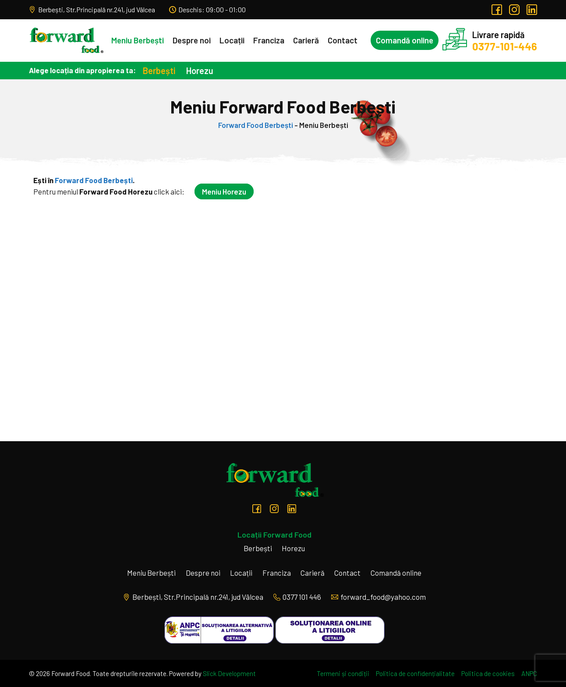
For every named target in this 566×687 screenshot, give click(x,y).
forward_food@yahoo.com (378, 596)
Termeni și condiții (343, 673)
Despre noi (192, 40)
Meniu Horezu (224, 191)
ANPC (529, 673)
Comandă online (404, 40)
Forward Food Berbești (255, 124)
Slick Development (229, 673)
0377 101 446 (297, 596)
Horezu (199, 70)
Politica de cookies (488, 673)
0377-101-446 (504, 46)
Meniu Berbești (137, 40)
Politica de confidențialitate (415, 673)
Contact (342, 40)
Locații (231, 40)
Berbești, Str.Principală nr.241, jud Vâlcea (92, 9)
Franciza (268, 40)
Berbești (159, 70)
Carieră (306, 40)
